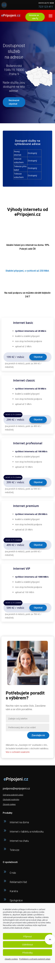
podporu (17, 292)
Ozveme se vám (34, 17)
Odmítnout (27, 944)
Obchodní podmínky (11, 799)
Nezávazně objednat (14, 102)
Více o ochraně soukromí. (18, 752)
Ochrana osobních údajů (13, 795)
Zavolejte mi (38, 735)
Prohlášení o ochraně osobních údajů (34, 959)
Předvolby (27, 952)
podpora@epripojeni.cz (16, 788)
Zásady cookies (11, 959)
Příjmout (27, 936)
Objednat (38, 357)
